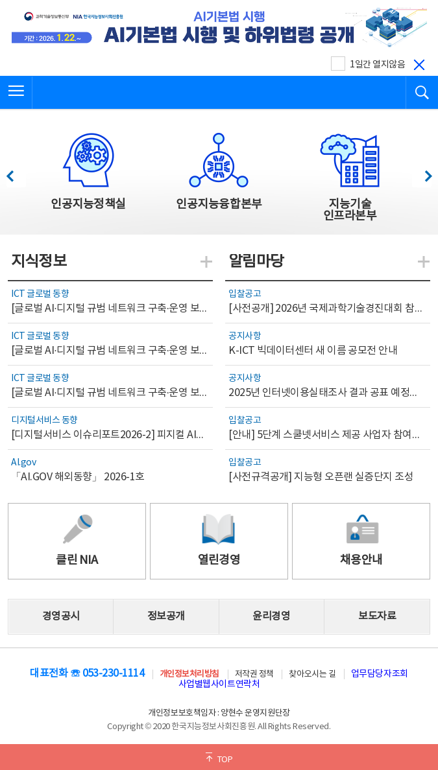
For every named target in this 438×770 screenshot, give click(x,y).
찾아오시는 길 (312, 674)
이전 (16, 173)
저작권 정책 (254, 674)
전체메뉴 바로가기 (0, 0)
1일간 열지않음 (377, 65)
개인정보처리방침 (189, 674)
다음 (421, 173)
